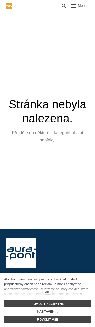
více (47, 292)
